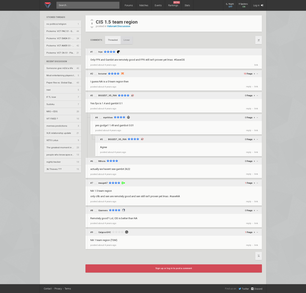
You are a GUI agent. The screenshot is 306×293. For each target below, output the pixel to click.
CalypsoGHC (104, 232)
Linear (127, 40)
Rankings (174, 4)
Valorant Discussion (118, 26)
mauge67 (103, 183)
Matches (143, 5)
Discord (256, 288)
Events (158, 5)
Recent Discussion (56, 62)
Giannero (103, 210)
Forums (129, 5)
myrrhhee (108, 117)
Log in (258, 5)
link (256, 65)
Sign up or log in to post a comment (174, 268)
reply (248, 87)
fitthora (101, 161)
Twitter (244, 288)
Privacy (58, 289)
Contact (48, 289)
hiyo (100, 52)
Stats (187, 5)
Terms (68, 289)
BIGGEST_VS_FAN (107, 95)
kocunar (102, 73)
